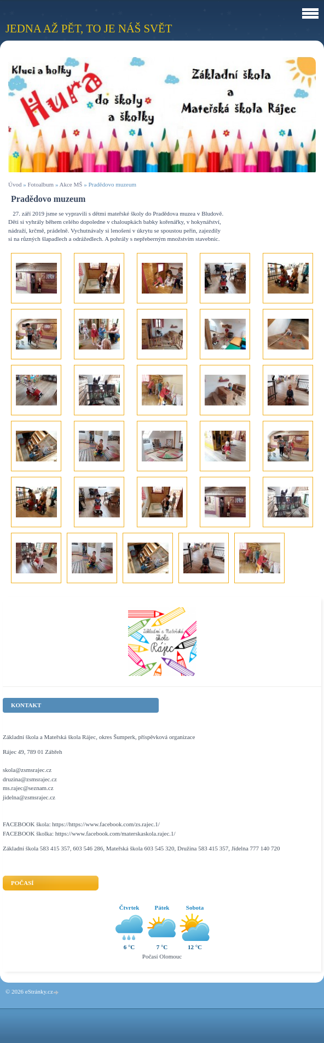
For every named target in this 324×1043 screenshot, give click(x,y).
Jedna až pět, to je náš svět (88, 28)
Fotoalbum (40, 184)
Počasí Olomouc (162, 956)
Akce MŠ (71, 184)
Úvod (14, 184)
